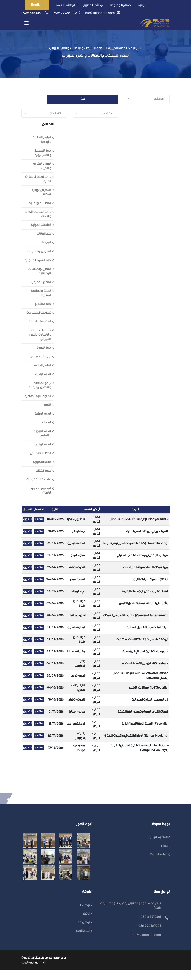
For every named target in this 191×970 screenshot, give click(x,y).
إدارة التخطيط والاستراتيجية (42, 153)
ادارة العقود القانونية (38, 260)
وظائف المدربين (93, 5)
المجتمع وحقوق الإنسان (41, 490)
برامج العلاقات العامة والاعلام (38, 214)
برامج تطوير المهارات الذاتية (38, 179)
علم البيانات (44, 234)
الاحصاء (46, 422)
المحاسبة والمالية (40, 203)
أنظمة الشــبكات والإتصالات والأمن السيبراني (40, 334)
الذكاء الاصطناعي (40, 453)
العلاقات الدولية (41, 225)
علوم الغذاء (43, 471)
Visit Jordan (159, 854)
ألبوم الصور (83, 931)
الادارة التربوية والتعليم (42, 433)
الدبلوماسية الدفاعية (38, 396)
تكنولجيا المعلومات (38, 313)
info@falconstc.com (100, 13)
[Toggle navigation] (27, 24)
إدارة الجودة (44, 348)
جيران (164, 846)
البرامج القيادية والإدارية (42, 140)
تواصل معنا (83, 922)
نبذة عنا (85, 905)
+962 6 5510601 (32, 13)
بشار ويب (26, 962)
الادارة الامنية (43, 414)
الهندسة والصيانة (40, 321)
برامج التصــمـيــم (40, 356)
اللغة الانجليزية (42, 462)
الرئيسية (143, 5)
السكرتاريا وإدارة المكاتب (41, 192)
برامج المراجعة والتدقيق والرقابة (40, 385)
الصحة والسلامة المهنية (41, 293)
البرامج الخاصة (42, 365)
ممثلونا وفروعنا (120, 5)
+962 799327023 (65, 13)
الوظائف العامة (65, 5)
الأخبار (86, 914)
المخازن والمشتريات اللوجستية (39, 271)
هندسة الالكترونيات (38, 479)
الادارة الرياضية (42, 444)
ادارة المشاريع (43, 304)
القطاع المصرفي (41, 282)
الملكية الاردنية (158, 837)
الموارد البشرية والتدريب (42, 166)
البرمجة (46, 242)
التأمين (47, 405)
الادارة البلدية (43, 374)
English (36, 5)
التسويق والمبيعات (39, 251)
